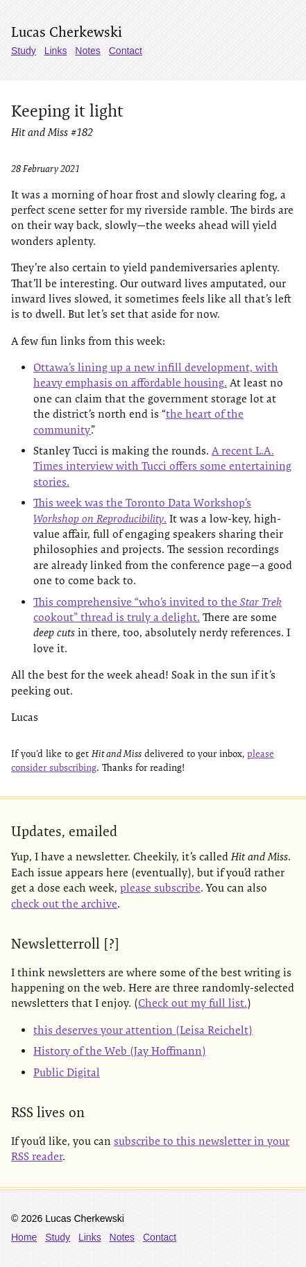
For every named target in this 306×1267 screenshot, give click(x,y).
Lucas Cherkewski (66, 32)
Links (55, 50)
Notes (88, 50)
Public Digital (66, 1072)
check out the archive (64, 903)
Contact (125, 50)
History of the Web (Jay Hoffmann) (119, 1050)
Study (23, 50)
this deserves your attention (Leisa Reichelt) (143, 1030)
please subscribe (160, 887)
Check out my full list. (192, 1003)
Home (24, 1237)
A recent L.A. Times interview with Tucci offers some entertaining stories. (162, 466)
